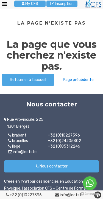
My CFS (30, 3)
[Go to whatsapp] (90, 183)
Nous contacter (52, 166)
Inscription (62, 3)
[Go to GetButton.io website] (90, 193)
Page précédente (78, 79)
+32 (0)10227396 (24, 195)
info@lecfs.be (70, 195)
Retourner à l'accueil (28, 79)
